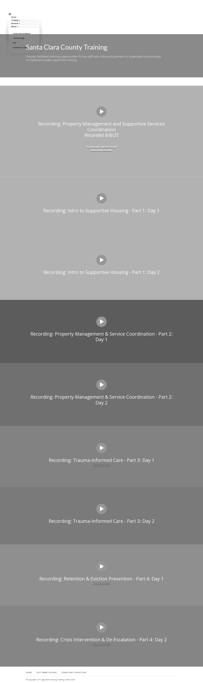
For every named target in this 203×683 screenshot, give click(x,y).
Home (29, 672)
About (14, 26)
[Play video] (101, 111)
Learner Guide (102, 465)
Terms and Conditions (21, 33)
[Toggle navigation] (9, 14)
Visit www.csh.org (47, 672)
